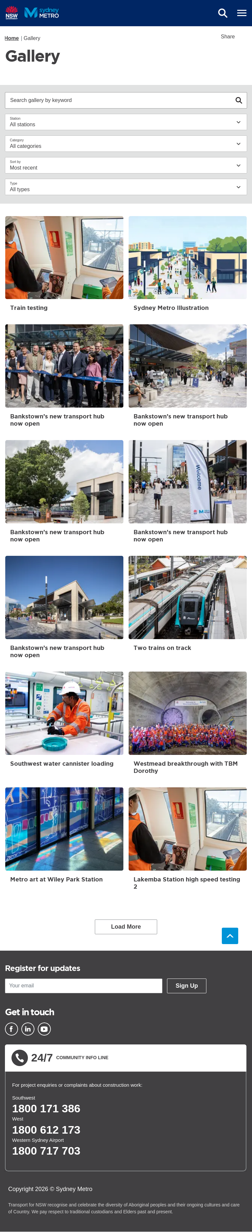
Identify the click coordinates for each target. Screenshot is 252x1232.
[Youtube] (44, 1029)
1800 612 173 (46, 1129)
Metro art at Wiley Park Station (64, 841)
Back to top (230, 936)
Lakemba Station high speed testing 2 (188, 841)
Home (11, 38)
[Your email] (83, 986)
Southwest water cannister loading (64, 725)
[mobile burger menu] (241, 13)
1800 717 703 (46, 1150)
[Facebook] (11, 1029)
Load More (126, 926)
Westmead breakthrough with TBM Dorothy (188, 725)
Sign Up (187, 985)
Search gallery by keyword (41, 99)
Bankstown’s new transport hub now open (64, 378)
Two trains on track (188, 609)
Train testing (64, 266)
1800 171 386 (46, 1108)
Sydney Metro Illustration (188, 266)
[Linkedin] (27, 1029)
